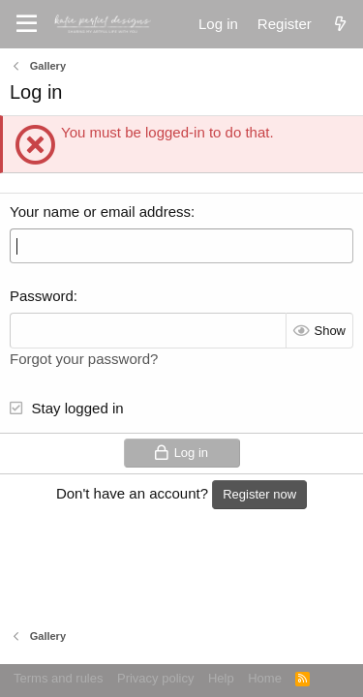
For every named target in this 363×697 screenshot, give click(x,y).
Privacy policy (155, 678)
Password (42, 296)
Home (265, 678)
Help (221, 678)
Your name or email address (100, 211)
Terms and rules (58, 678)
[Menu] (26, 24)
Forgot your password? (84, 358)
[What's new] (340, 24)
